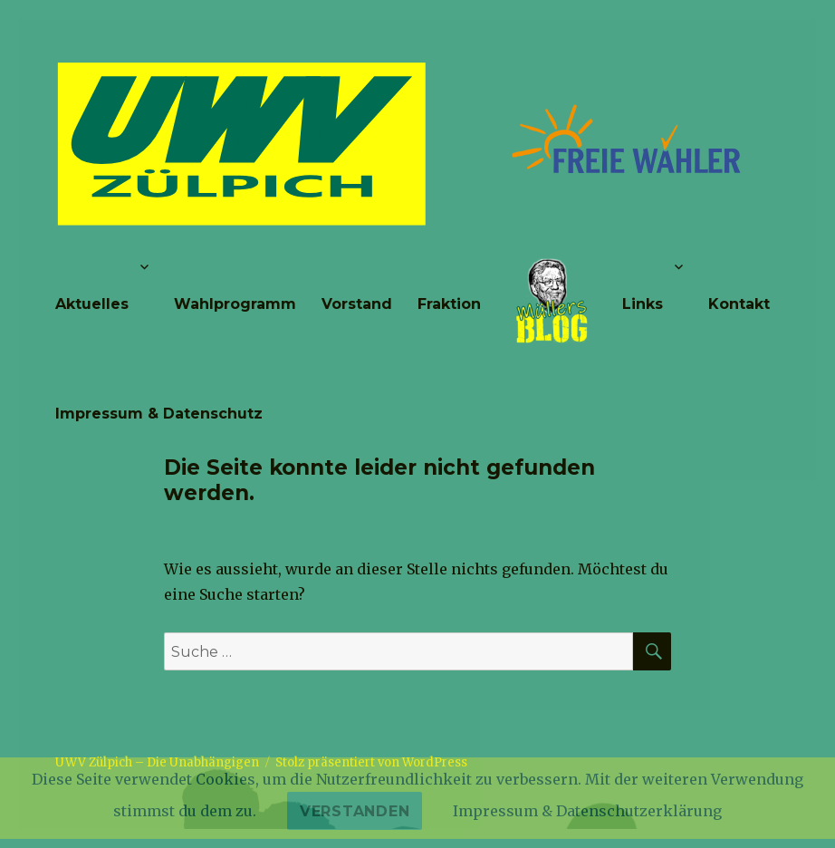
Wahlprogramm (235, 304)
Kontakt (739, 304)
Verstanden (355, 811)
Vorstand (357, 304)
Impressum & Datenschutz (159, 413)
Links (642, 304)
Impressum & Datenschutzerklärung (587, 811)
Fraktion (449, 304)
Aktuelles (92, 304)
